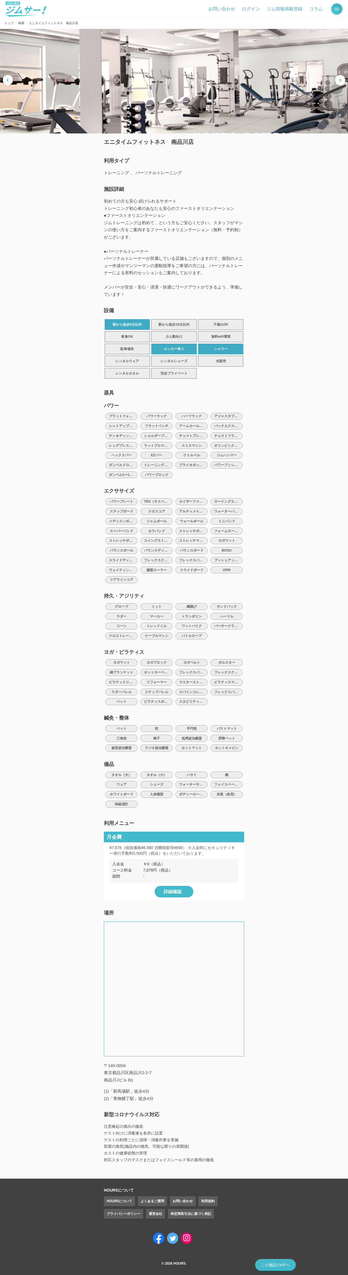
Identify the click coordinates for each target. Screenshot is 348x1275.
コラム (316, 8)
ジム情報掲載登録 (285, 8)
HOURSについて (119, 1201)
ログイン (251, 8)
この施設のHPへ (275, 1265)
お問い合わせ (221, 8)
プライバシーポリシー (123, 1214)
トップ (9, 23)
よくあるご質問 (152, 1201)
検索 (21, 23)
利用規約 (208, 1201)
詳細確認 (173, 891)
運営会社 (155, 1214)
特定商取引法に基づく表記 (191, 1214)
